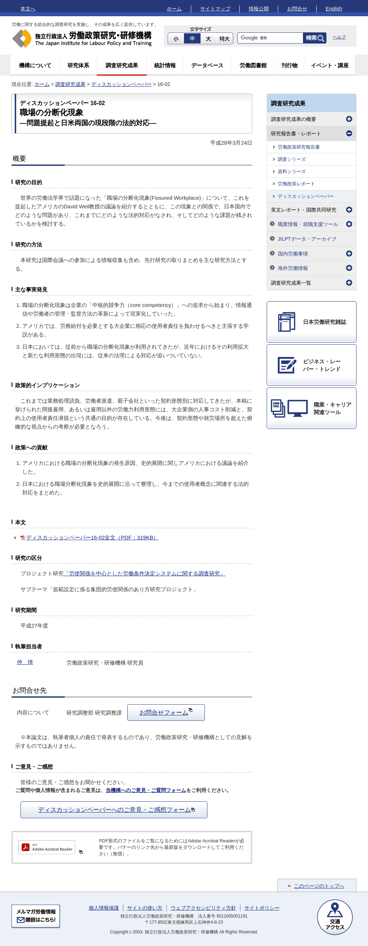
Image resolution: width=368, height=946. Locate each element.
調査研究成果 (122, 65)
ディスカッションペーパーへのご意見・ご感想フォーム (116, 809)
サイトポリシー (262, 908)
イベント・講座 (330, 65)
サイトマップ (215, 9)
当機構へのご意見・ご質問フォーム (146, 790)
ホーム (174, 9)
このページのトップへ (319, 886)
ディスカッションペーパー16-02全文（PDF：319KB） (92, 537)
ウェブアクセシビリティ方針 (203, 908)
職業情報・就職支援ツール (308, 224)
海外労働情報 (293, 268)
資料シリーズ (292, 171)
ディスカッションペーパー (121, 84)
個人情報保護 (104, 908)
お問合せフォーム (166, 712)
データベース (207, 65)
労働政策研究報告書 (299, 147)
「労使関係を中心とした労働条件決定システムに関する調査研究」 (144, 573)
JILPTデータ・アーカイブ (307, 239)
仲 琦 (25, 662)
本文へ (28, 9)
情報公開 (259, 9)
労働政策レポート (296, 183)
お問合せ (297, 9)
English (334, 9)
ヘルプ (339, 37)
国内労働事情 (293, 254)
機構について (35, 65)
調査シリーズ (292, 159)
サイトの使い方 (144, 908)
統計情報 (165, 65)
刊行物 (289, 65)
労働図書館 (253, 65)
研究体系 (78, 65)
